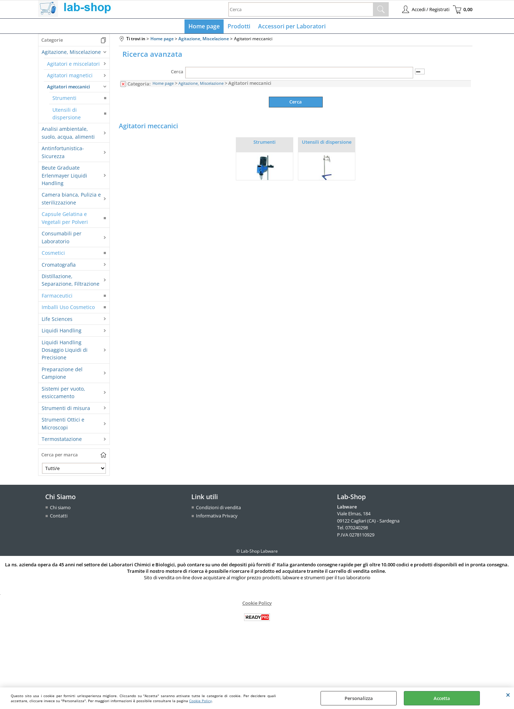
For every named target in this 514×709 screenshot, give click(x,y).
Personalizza (359, 698)
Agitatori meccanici (68, 88)
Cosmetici (53, 254)
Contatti (58, 517)
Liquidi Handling (61, 332)
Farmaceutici (57, 297)
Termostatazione (62, 440)
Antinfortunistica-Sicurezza (63, 154)
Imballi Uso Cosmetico (68, 308)
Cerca (177, 73)
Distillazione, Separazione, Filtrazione (70, 281)
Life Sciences (57, 320)
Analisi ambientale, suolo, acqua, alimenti (68, 134)
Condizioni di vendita (218, 509)
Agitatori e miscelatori (73, 65)
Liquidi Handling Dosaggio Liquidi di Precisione (65, 351)
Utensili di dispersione (66, 115)
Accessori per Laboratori (291, 27)
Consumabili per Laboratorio (61, 239)
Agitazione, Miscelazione (71, 53)
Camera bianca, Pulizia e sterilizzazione (71, 200)
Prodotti (239, 27)
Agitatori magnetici (70, 77)
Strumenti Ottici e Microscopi (63, 425)
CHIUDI (508, 694)
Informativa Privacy (217, 517)
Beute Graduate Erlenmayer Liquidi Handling (64, 177)
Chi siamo (60, 509)
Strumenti (64, 99)
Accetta (442, 698)
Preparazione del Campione (62, 374)
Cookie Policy (200, 700)
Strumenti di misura (66, 409)
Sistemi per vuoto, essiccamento (63, 394)
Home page (204, 27)
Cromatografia (59, 266)
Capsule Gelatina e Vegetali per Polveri (65, 219)
